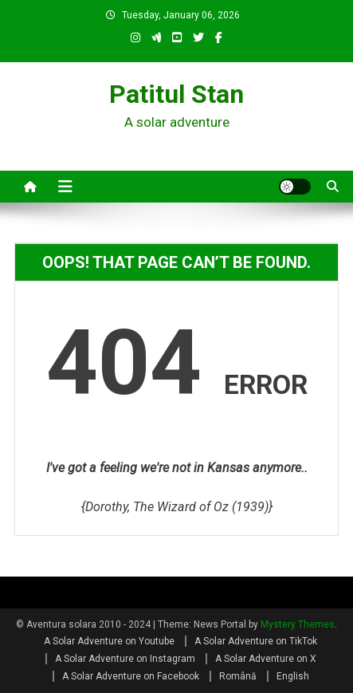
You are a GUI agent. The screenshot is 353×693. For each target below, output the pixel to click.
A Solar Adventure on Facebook (130, 676)
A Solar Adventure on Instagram (125, 658)
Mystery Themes (298, 624)
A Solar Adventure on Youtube (109, 641)
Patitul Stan (176, 94)
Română (238, 676)
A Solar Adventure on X (265, 658)
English (293, 676)
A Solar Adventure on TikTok (255, 641)
